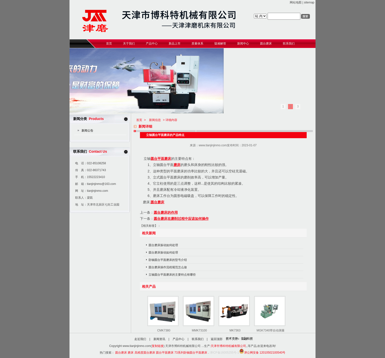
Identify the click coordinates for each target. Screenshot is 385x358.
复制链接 (158, 346)
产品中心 (178, 339)
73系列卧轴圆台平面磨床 (190, 352)
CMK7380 (163, 330)
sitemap (309, 2)
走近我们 (140, 339)
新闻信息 (155, 120)
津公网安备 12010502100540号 (262, 352)
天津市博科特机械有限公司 (228, 346)
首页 (139, 120)
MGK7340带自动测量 (271, 330)
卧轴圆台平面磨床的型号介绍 (168, 260)
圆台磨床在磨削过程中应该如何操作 (181, 219)
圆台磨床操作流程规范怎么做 (168, 267)
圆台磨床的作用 (166, 212)
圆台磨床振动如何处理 (163, 245)
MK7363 (235, 330)
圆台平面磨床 (161, 159)
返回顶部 (216, 339)
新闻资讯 (159, 339)
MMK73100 (199, 330)
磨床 (177, 165)
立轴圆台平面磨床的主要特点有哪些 (172, 274)
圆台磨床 (157, 202)
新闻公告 (87, 130)
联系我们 (198, 339)
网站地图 (296, 2)
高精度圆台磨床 (145, 352)
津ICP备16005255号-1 (224, 352)
